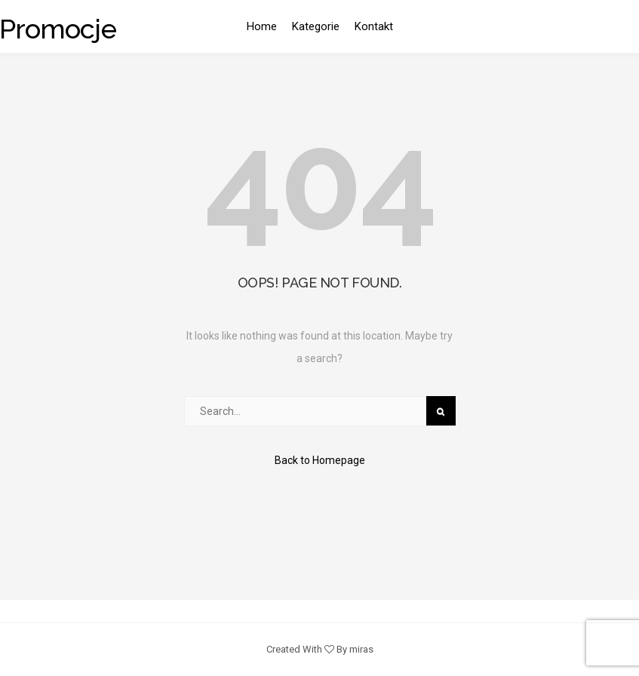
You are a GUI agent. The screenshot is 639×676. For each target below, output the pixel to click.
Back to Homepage (320, 460)
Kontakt (374, 26)
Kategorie (315, 26)
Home (262, 26)
